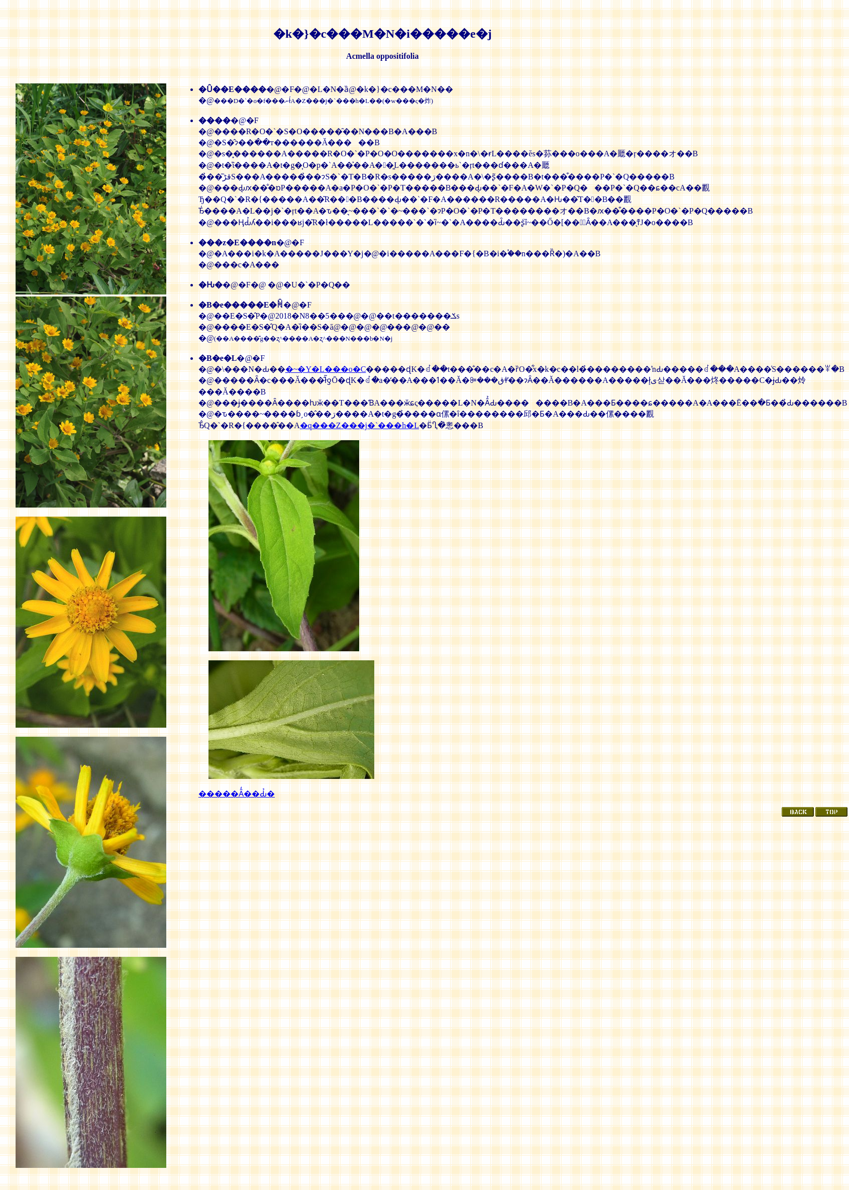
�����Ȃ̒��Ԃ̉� (236, 793)
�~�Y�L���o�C (325, 369)
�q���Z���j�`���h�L (359, 425)
